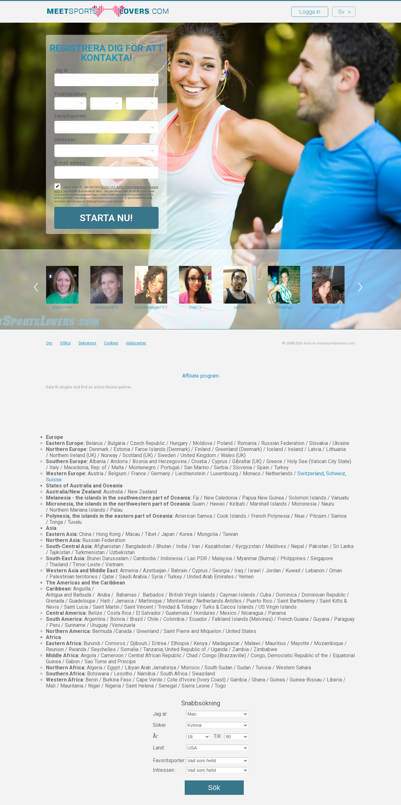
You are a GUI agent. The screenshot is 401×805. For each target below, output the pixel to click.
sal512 (239, 307)
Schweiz (335, 473)
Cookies (111, 343)
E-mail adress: (70, 163)
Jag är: (61, 70)
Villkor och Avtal (112, 187)
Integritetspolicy (136, 187)
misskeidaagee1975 (151, 307)
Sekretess (87, 343)
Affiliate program (200, 376)
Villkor (65, 343)
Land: (159, 748)
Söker (159, 725)
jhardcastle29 (106, 307)
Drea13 (195, 307)
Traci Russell (328, 307)
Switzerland (310, 473)
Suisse (54, 480)
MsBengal (284, 307)
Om (49, 343)
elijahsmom (62, 307)
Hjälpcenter (136, 343)
